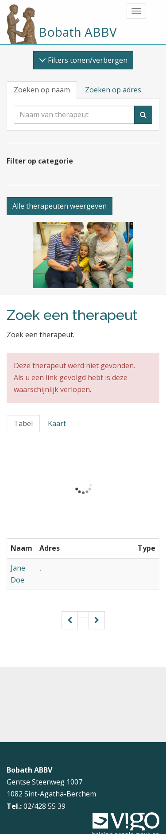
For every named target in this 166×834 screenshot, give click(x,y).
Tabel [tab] (23, 423)
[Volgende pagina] (97, 620)
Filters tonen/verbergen (83, 60)
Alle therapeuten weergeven (59, 206)
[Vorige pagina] (70, 620)
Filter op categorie (40, 161)
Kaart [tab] (57, 423)
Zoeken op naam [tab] (42, 90)
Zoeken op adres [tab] (113, 90)
